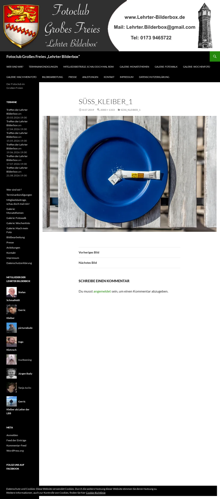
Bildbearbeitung (52, 77)
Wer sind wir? (14, 66)
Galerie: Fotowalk (166, 66)
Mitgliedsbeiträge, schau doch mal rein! (88, 66)
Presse (73, 77)
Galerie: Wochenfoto (196, 66)
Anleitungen (90, 77)
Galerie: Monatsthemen (134, 66)
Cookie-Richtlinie (95, 492)
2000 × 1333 (107, 109)
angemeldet (102, 291)
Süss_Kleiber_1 (131, 109)
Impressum (126, 77)
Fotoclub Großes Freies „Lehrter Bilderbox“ (43, 56)
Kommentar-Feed (16, 445)
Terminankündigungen (43, 66)
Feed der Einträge (16, 440)
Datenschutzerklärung (154, 77)
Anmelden (12, 435)
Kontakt (109, 77)
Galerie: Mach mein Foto (21, 77)
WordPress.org (15, 450)
